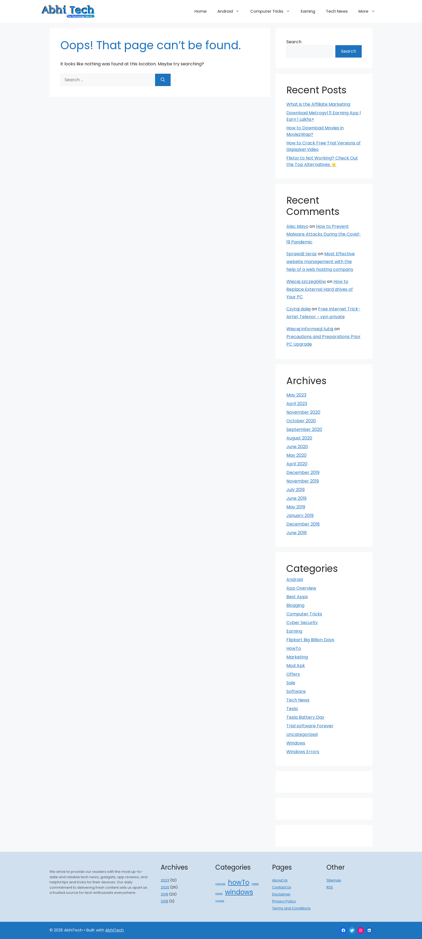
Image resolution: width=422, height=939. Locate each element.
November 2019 (302, 481)
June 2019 (296, 498)
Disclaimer (281, 894)
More (369, 11)
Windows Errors (302, 752)
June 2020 (297, 447)
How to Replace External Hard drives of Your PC (319, 289)
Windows (295, 743)
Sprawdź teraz (301, 254)
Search (293, 42)
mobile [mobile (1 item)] (255, 884)
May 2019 (295, 507)
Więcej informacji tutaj (309, 329)
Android (231, 11)
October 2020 (301, 421)
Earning (308, 11)
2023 (165, 880)
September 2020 (304, 429)
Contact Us (281, 887)
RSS (329, 887)
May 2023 (296, 395)
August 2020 (299, 438)
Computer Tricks (273, 11)
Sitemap (333, 880)
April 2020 (296, 464)
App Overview (301, 588)
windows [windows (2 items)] (239, 892)
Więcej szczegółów (306, 281)
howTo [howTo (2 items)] (238, 882)
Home (201, 11)
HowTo (293, 648)
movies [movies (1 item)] (219, 893)
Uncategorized (302, 734)
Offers (293, 674)
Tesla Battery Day (305, 717)
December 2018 (303, 524)
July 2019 (295, 490)
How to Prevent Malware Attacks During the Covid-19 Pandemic (323, 234)
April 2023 (296, 404)
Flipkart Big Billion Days (310, 640)
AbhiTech (114, 930)
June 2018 (296, 533)
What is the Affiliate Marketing (318, 104)
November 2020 (303, 412)
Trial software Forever (309, 726)
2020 (165, 887)
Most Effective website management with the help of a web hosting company (320, 261)
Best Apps (297, 597)
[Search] (163, 80)
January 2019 (300, 515)
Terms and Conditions (291, 908)
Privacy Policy (284, 901)
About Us (280, 880)
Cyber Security (302, 622)
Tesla (292, 709)
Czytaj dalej (298, 309)
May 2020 (296, 455)
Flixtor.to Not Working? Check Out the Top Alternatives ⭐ (322, 161)
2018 (164, 901)
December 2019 (302, 472)
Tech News (337, 11)
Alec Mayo (297, 226)
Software (296, 691)
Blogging (295, 605)
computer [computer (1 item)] (220, 884)
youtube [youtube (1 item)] (219, 900)
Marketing (297, 657)
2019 (164, 894)
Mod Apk (295, 665)
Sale (290, 683)
